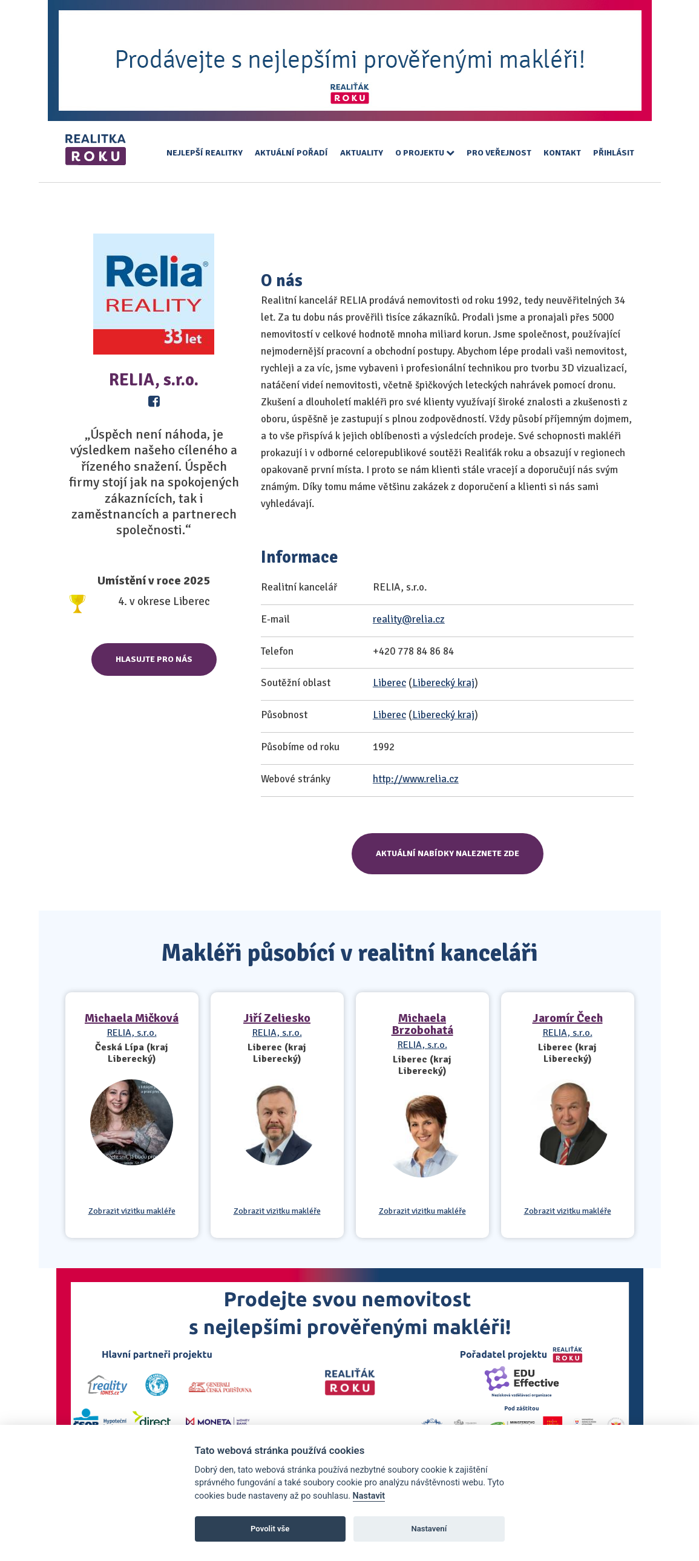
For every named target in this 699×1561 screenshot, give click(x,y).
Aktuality (361, 153)
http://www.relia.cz (416, 779)
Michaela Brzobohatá (422, 1024)
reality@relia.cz (409, 619)
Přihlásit (613, 153)
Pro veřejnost (499, 153)
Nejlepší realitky (204, 153)
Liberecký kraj (443, 682)
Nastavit (369, 1496)
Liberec (389, 682)
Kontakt (562, 153)
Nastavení (429, 1528)
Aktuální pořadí (291, 153)
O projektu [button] (425, 153)
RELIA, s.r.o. (132, 1033)
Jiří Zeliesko (276, 1018)
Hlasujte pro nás (154, 659)
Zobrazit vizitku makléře (132, 1211)
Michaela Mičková (132, 1018)
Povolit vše (270, 1528)
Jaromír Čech (568, 1018)
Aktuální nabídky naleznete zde (447, 853)
